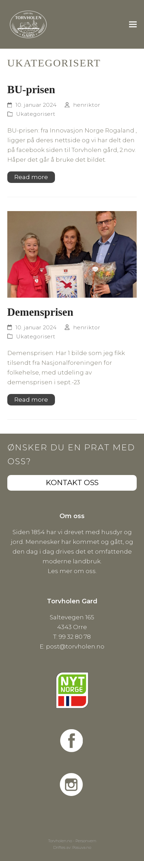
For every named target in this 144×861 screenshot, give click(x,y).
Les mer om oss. (72, 571)
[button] (133, 24)
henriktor (86, 105)
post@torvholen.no (75, 646)
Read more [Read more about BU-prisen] (31, 177)
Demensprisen (40, 312)
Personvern (85, 840)
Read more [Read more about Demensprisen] (31, 399)
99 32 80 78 (75, 636)
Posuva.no (81, 847)
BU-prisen (31, 89)
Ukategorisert (35, 114)
